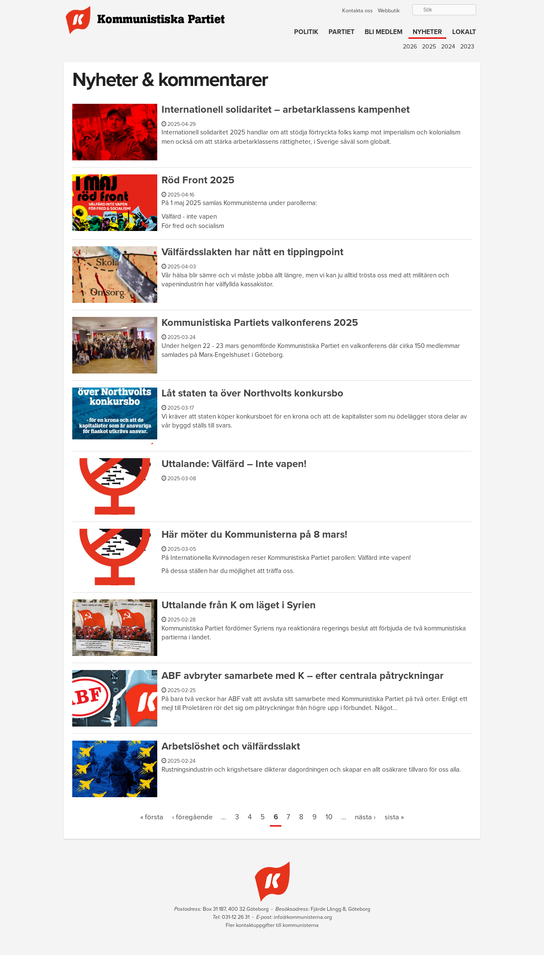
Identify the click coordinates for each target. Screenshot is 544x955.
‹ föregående (192, 817)
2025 (429, 46)
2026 (410, 46)
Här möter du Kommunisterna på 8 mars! (254, 534)
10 (329, 817)
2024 (448, 46)
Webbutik (389, 10)
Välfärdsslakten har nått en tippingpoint (252, 252)
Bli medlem (383, 32)
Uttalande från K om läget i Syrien (239, 605)
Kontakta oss (357, 10)
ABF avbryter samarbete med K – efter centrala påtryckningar (303, 676)
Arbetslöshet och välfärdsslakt (231, 746)
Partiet (341, 32)
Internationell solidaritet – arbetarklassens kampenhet (286, 109)
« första (151, 817)
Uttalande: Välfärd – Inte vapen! (234, 464)
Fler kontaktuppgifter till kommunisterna (272, 925)
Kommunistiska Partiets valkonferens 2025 (260, 322)
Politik (306, 32)
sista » (394, 817)
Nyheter (427, 32)
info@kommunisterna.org (303, 917)
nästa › (365, 817)
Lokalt (464, 32)
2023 (467, 46)
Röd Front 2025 (198, 180)
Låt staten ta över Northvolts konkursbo (252, 393)
